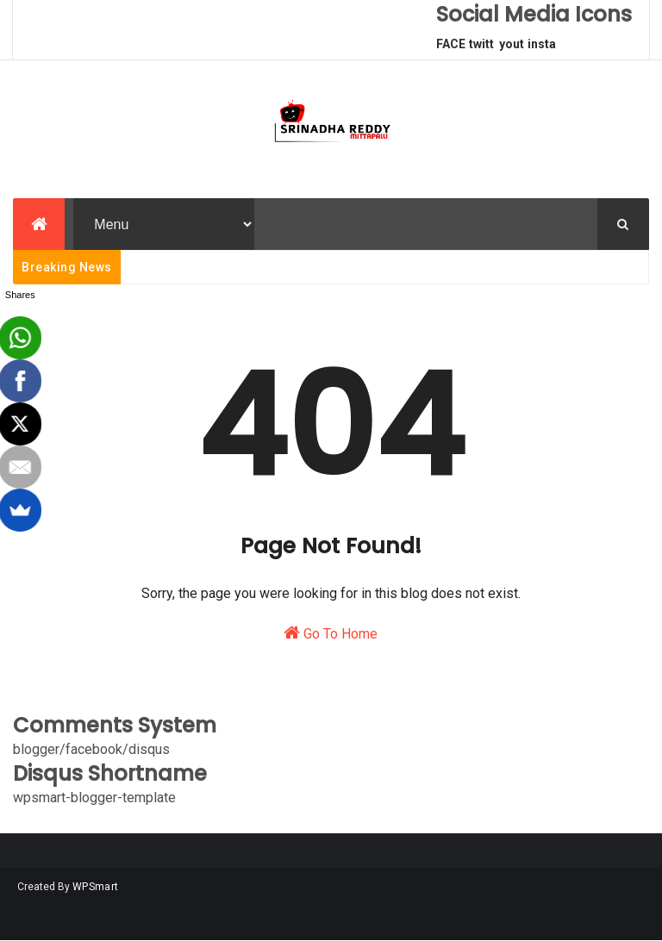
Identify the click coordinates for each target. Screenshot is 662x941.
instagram (542, 48)
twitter (481, 48)
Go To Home (331, 633)
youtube (511, 48)
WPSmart (95, 887)
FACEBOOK (450, 48)
